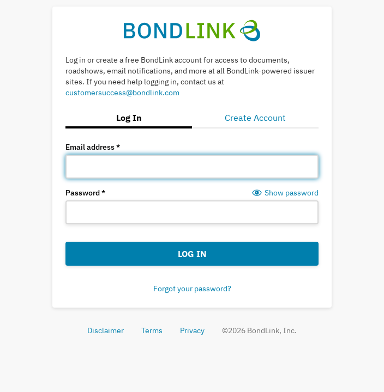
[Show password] (285, 192)
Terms (152, 330)
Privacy (192, 330)
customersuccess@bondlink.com (122, 92)
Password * (85, 193)
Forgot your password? (192, 288)
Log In (192, 253)
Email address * (92, 147)
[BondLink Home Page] (192, 30)
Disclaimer (105, 330)
